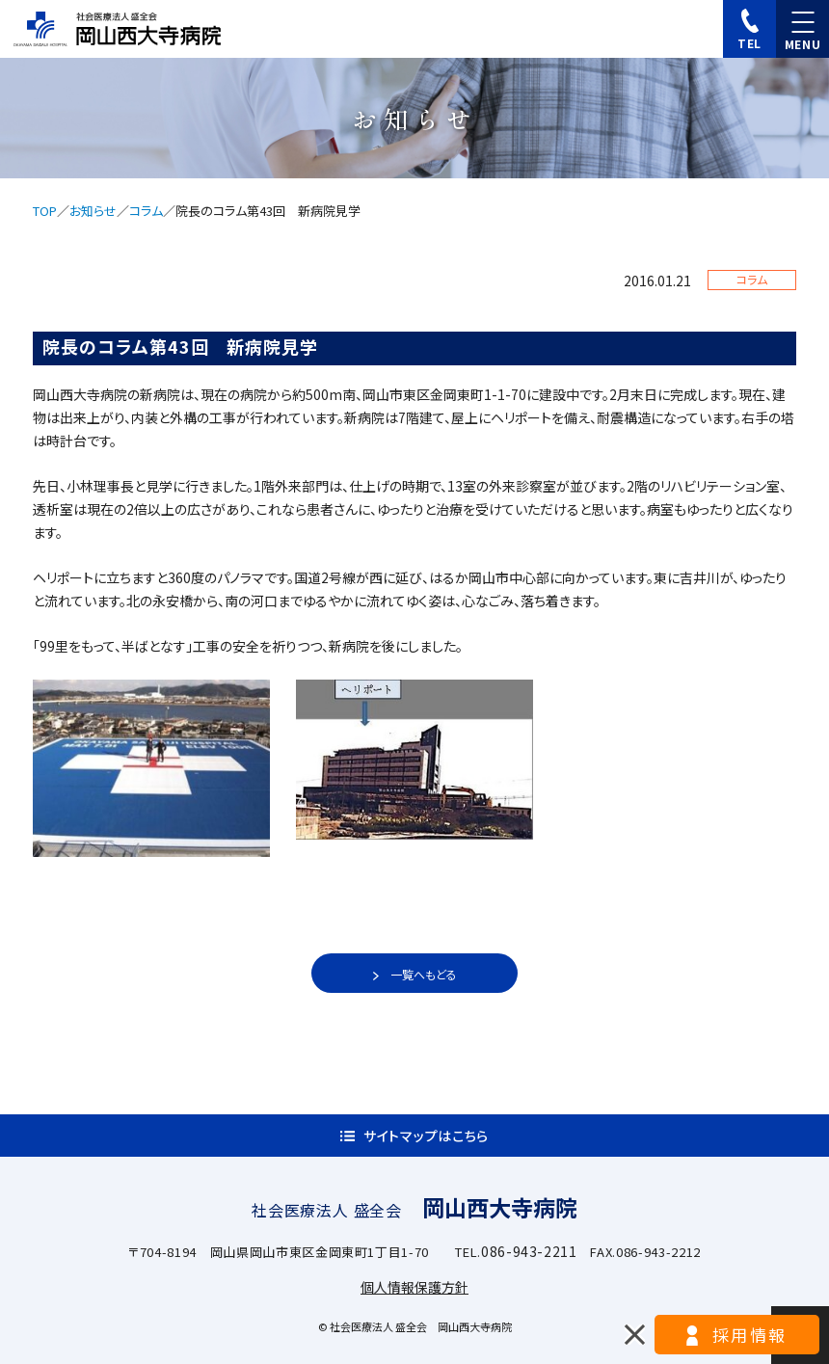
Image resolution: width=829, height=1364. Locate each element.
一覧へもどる (423, 974)
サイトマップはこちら (426, 1135)
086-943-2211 (529, 1251)
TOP (45, 210)
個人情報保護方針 (414, 1287)
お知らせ (93, 210)
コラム (146, 210)
